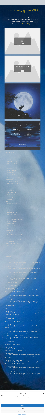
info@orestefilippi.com (27, 24)
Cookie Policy (20, 414)
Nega (23, 408)
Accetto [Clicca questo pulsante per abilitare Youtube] (22, 43)
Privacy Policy (24, 414)
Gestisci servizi (4, 402)
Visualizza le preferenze (22, 411)
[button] (43, 393)
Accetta (22, 405)
